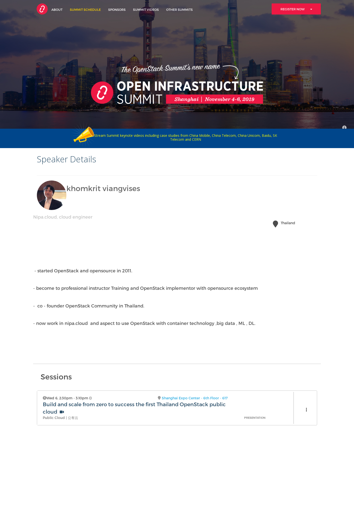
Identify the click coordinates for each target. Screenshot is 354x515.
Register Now (296, 9)
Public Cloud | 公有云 (60, 418)
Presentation (255, 417)
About (56, 9)
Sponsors (117, 9)
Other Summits (179, 9)
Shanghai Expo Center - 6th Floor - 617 (195, 398)
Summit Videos (146, 9)
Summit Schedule (85, 9)
